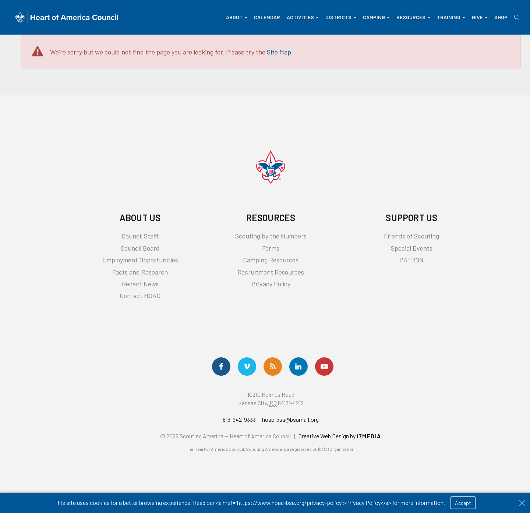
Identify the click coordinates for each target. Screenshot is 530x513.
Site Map (279, 52)
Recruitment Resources (270, 272)
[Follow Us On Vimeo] (247, 366)
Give (480, 17)
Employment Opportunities (140, 260)
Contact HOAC (140, 295)
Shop (501, 17)
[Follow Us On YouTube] (324, 366)
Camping (376, 17)
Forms (270, 248)
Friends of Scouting (411, 236)
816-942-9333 (239, 419)
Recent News (140, 284)
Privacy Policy (270, 284)
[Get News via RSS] (273, 366)
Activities (303, 17)
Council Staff (140, 236)
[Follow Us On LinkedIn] (298, 366)
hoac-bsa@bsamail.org (290, 419)
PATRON (411, 260)
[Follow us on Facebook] (221, 366)
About (236, 17)
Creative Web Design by (339, 435)
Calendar (267, 17)
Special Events (411, 248)
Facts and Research (140, 272)
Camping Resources (270, 260)
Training (451, 17)
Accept (463, 503)
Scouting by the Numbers (271, 236)
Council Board (140, 248)
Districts (340, 17)
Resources (413, 17)
